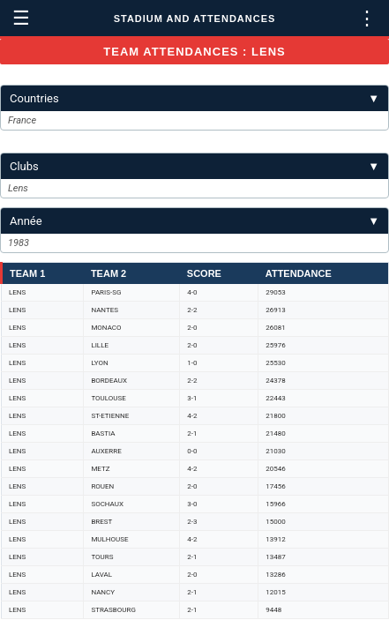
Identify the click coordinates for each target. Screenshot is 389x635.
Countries (194, 98)
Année (194, 221)
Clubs (194, 166)
